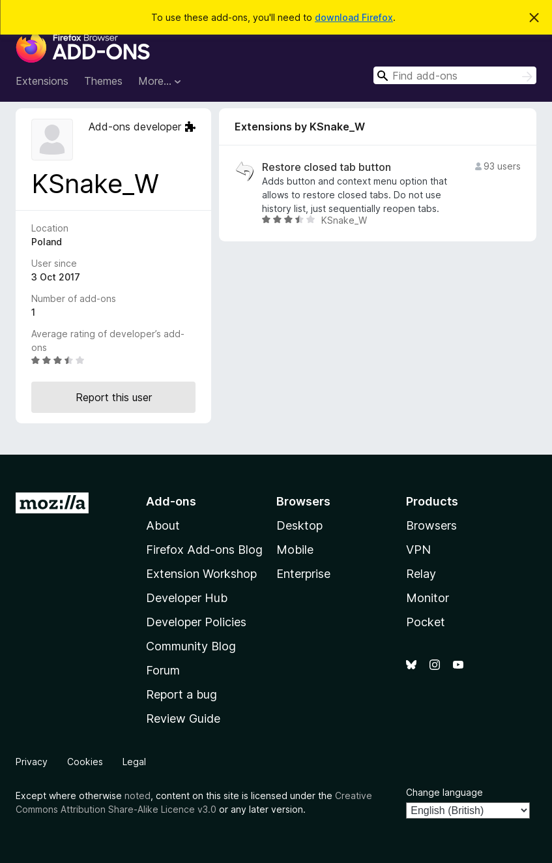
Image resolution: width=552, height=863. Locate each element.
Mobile (294, 549)
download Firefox (354, 17)
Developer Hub (186, 598)
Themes (103, 80)
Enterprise (303, 574)
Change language (444, 792)
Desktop (299, 525)
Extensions (42, 80)
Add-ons (171, 501)
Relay (421, 574)
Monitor (427, 598)
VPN (418, 549)
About (163, 525)
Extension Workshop (201, 574)
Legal (134, 761)
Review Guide (183, 718)
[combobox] (454, 75)
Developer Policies (196, 622)
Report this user (114, 397)
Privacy (32, 761)
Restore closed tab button (326, 167)
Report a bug (181, 694)
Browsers (431, 525)
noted (137, 795)
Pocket (425, 622)
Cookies (85, 761)
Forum (163, 670)
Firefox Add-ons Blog (204, 549)
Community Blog (191, 646)
